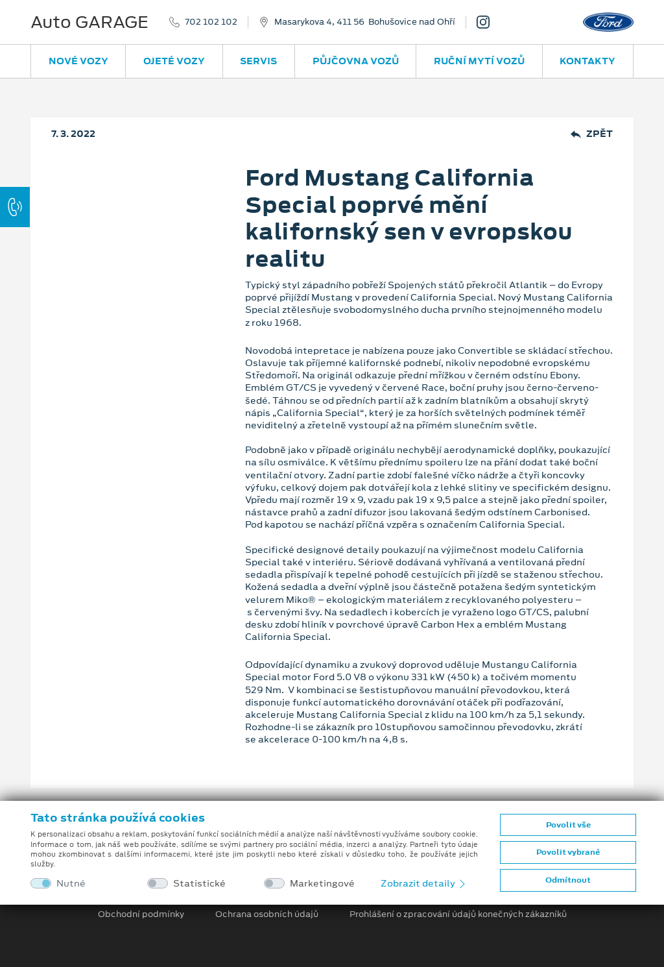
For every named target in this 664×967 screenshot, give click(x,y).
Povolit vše (568, 825)
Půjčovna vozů (356, 61)
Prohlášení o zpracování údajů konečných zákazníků (458, 914)
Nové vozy (78, 61)
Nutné (71, 883)
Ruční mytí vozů (479, 61)
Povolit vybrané (568, 852)
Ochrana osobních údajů (266, 914)
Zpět (592, 134)
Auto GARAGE (89, 22)
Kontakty (587, 61)
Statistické (199, 883)
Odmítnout (568, 880)
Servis (258, 61)
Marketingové (322, 883)
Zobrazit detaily (424, 883)
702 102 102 (211, 22)
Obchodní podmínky (141, 914)
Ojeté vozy (174, 61)
